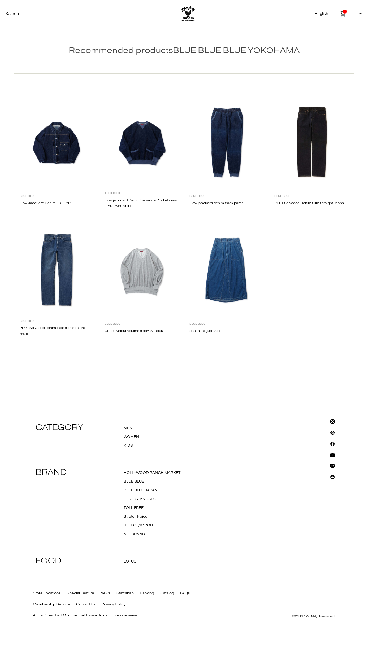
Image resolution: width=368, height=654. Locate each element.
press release (125, 615)
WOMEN (131, 437)
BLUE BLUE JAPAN (141, 490)
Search (12, 13)
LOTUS (130, 561)
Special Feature (80, 593)
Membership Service (51, 604)
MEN (128, 428)
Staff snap (125, 593)
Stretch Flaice (136, 517)
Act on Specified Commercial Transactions (70, 615)
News (105, 593)
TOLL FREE (134, 508)
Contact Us (85, 604)
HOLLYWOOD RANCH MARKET (152, 473)
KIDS (128, 446)
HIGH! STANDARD (140, 499)
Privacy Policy (113, 604)
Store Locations (46, 593)
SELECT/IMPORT (139, 525)
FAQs (185, 593)
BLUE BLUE (134, 482)
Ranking (147, 593)
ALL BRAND (134, 534)
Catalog (167, 593)
